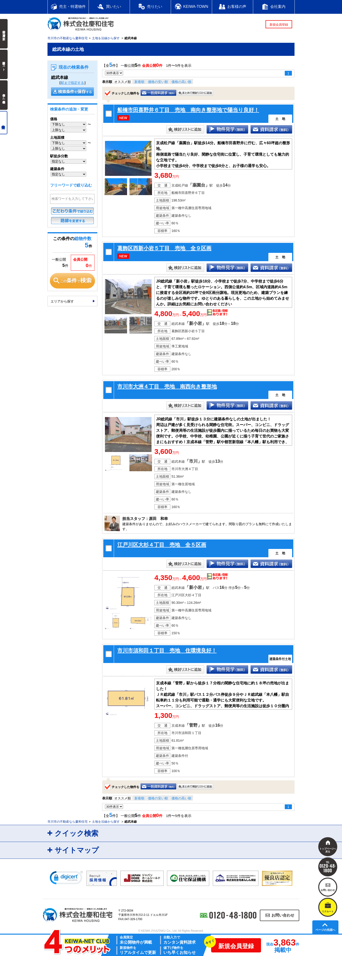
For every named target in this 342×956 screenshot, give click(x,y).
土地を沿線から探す (106, 38)
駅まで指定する (72, 83)
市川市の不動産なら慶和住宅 (68, 38)
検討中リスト (3, 64)
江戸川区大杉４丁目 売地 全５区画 (161, 545)
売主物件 (3, 122)
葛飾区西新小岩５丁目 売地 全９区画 (164, 248)
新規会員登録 (279, 24)
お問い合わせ (282, 915)
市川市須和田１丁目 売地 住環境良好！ (167, 650)
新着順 (139, 82)
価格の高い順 (181, 82)
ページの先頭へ (325, 930)
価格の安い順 (158, 82)
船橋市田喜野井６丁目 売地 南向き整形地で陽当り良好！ (188, 110)
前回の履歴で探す (3, 34)
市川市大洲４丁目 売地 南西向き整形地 (167, 386)
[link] (66, 879)
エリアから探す (62, 301)
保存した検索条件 (3, 95)
